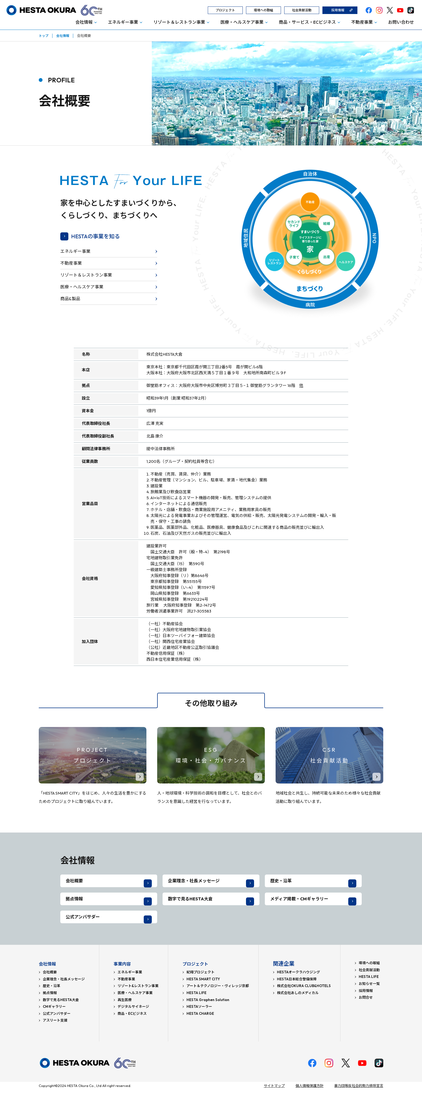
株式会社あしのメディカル (298, 1008)
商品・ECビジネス (132, 1029)
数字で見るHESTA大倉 (192, 906)
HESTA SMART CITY (203, 994)
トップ (44, 35)
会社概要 (75, 883)
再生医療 (125, 1015)
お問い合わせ (401, 22)
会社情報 (84, 22)
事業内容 (124, 978)
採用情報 (337, 10)
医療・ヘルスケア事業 (241, 22)
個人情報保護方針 (309, 1101)
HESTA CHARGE (200, 1029)
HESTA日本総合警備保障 (296, 994)
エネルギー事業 (123, 22)
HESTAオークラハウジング (298, 987)
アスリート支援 (55, 1036)
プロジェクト (225, 10)
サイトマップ (274, 1101)
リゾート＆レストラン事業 (179, 22)
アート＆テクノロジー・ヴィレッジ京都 (218, 1001)
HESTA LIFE (196, 1008)
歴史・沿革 (282, 883)
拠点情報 (75, 906)
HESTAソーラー (199, 1022)
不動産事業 (362, 22)
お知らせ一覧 (369, 999)
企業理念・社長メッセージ (197, 883)
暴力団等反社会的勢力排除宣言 (358, 1101)
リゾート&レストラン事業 (138, 1001)
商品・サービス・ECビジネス (307, 22)
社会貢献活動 (301, 10)
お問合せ (366, 1013)
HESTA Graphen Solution (208, 1015)
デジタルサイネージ (133, 1022)
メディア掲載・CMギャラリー (303, 906)
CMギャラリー (54, 1022)
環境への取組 (263, 10)
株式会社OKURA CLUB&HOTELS (304, 1001)
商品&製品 (70, 298)
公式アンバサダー (85, 929)
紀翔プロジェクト (200, 987)
